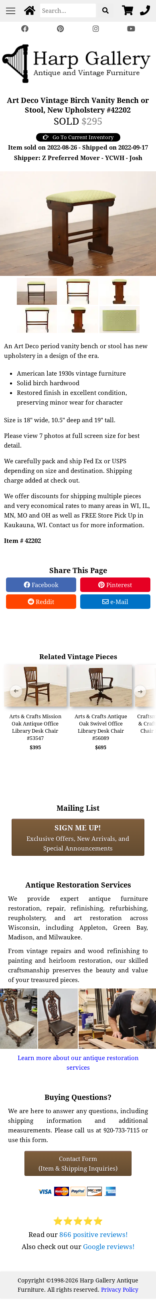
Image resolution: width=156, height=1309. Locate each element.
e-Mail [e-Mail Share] (115, 602)
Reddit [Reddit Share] (41, 602)
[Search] (68, 10)
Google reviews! (109, 1246)
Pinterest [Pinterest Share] (115, 585)
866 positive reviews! (93, 1234)
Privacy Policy (119, 1289)
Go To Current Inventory (78, 137)
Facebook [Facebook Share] (41, 585)
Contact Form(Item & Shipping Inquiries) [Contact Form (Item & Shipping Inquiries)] (78, 1163)
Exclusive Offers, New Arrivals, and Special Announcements (77, 837)
